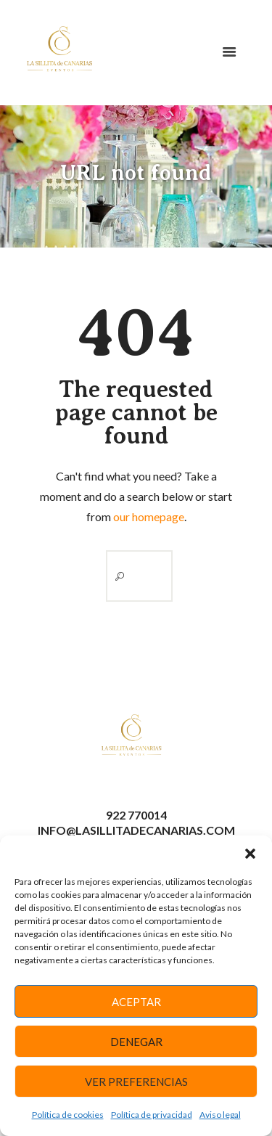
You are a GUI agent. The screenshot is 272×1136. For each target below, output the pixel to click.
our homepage (148, 516)
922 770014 (136, 815)
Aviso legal (220, 1114)
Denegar (136, 1041)
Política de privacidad (151, 1114)
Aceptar (136, 1001)
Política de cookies (68, 1114)
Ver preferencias (136, 1081)
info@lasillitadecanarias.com (136, 830)
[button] (250, 853)
